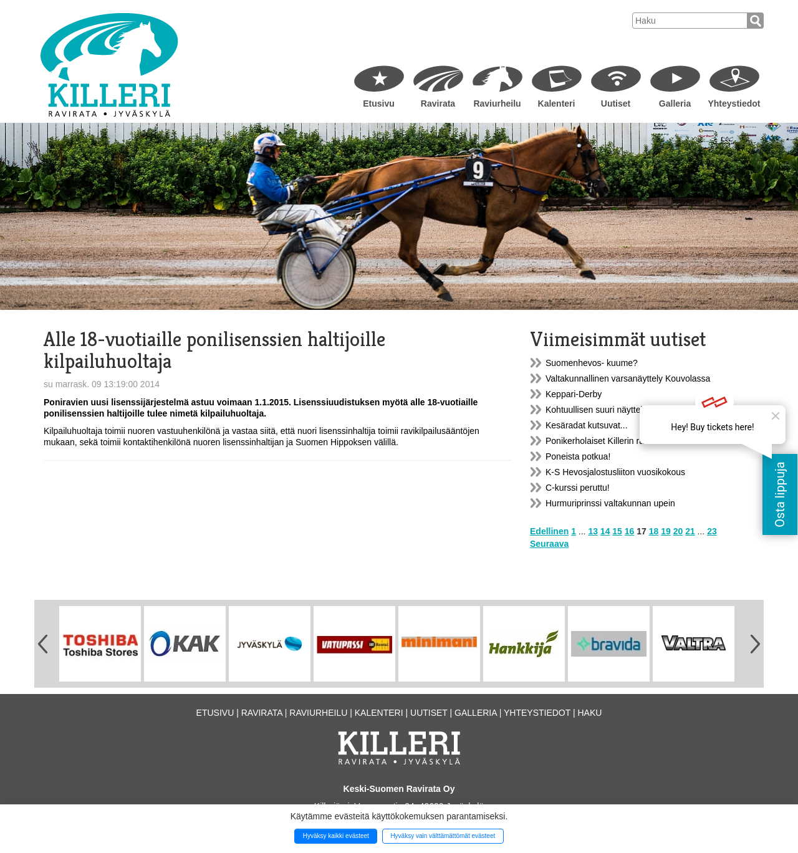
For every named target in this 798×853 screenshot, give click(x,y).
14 (605, 531)
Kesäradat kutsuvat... (587, 425)
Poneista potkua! (578, 456)
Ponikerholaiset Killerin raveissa (607, 441)
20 (678, 531)
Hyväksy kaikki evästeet (336, 835)
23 (712, 531)
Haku (589, 713)
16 (630, 531)
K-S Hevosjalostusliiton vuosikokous (615, 472)
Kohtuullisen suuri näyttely (596, 410)
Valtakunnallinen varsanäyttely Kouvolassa (628, 378)
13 (593, 531)
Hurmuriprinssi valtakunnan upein (610, 503)
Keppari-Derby (574, 394)
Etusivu (379, 103)
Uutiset (615, 103)
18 (654, 531)
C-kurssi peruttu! (578, 488)
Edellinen (549, 531)
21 (690, 531)
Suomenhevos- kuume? (592, 363)
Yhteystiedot (734, 103)
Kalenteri (556, 103)
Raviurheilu (497, 103)
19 (666, 531)
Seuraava (549, 544)
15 (617, 531)
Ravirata (438, 103)
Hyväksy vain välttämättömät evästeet (442, 835)
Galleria (675, 103)
